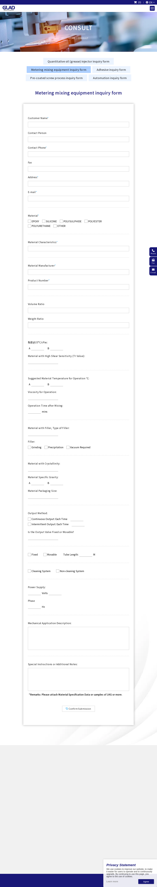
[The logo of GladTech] (8, 8)
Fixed (35, 554)
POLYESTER (95, 221)
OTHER (61, 226)
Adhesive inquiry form (111, 70)
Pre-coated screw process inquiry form (56, 78)
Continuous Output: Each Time (49, 519)
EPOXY (35, 221)
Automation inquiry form (110, 78)
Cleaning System (41, 571)
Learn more (112, 881)
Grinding (36, 447)
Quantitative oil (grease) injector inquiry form (78, 61)
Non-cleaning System (72, 571)
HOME (72, 38)
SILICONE (51, 221)
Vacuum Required (80, 447)
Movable (52, 554)
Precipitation (55, 447)
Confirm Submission (78, 708)
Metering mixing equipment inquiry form (58, 70)
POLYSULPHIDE (72, 221)
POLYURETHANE (41, 226)
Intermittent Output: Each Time (50, 524)
